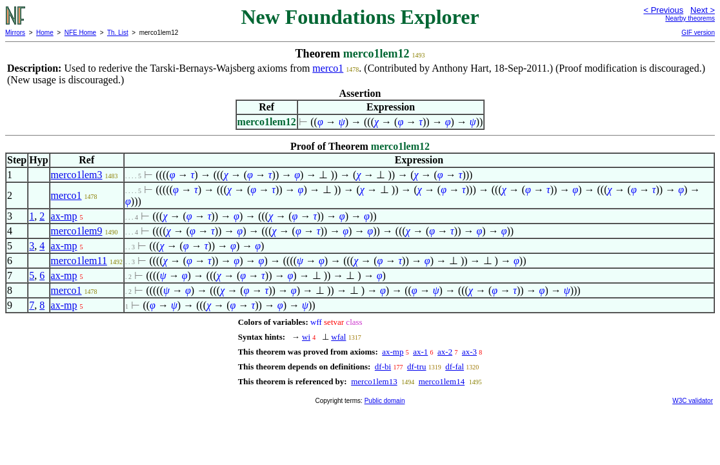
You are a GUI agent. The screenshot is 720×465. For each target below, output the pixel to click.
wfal (338, 337)
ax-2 (444, 351)
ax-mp (64, 216)
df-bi (383, 366)
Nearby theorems (690, 18)
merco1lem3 (77, 174)
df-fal (454, 366)
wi (306, 337)
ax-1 (420, 351)
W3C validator (692, 400)
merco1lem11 (79, 260)
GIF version (698, 32)
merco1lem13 (374, 381)
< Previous (663, 10)
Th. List (117, 32)
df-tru (416, 366)
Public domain (385, 400)
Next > (702, 10)
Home (45, 32)
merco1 (327, 68)
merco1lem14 (442, 381)
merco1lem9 (77, 230)
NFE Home (80, 32)
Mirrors (15, 32)
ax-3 (469, 351)
